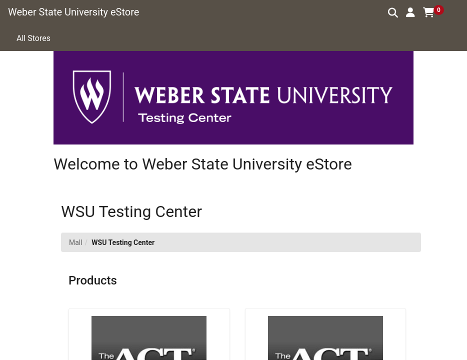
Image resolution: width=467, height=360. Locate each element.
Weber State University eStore (73, 12)
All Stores (33, 38)
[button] (410, 12)
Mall (75, 242)
